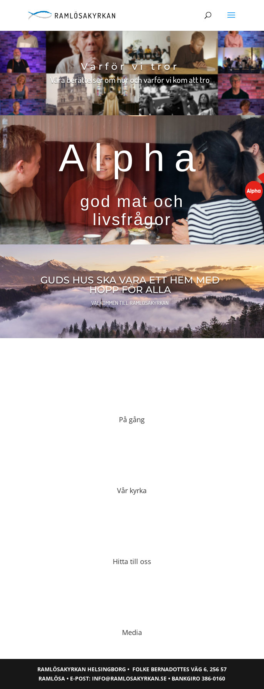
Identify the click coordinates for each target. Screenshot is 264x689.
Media (132, 632)
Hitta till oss (132, 561)
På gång (132, 419)
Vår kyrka (132, 490)
